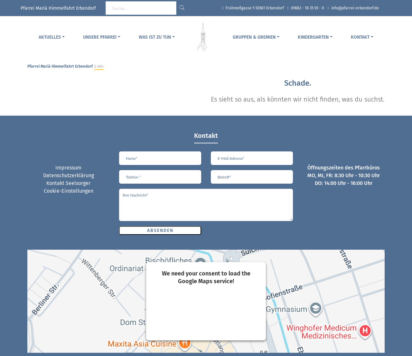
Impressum (68, 168)
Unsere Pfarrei (100, 37)
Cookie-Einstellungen (68, 191)
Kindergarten (313, 37)
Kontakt (360, 37)
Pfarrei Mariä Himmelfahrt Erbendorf (60, 66)
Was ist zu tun (155, 37)
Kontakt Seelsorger (68, 183)
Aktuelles (50, 37)
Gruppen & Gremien (254, 37)
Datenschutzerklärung (68, 175)
